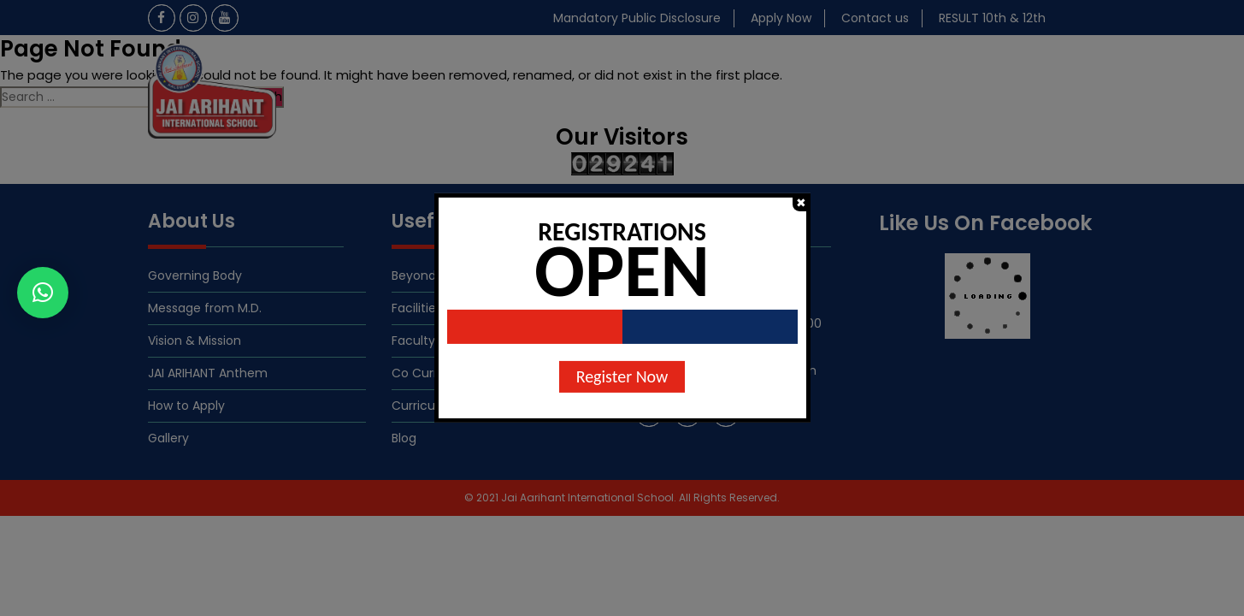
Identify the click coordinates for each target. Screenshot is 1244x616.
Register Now (622, 376)
